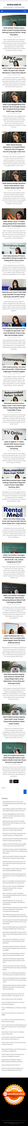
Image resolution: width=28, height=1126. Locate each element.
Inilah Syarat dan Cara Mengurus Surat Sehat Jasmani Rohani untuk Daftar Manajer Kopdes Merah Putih (14, 941)
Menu (25, 11)
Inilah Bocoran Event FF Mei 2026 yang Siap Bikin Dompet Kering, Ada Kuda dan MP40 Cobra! (14, 294)
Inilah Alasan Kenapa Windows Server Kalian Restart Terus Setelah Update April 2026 (14, 185)
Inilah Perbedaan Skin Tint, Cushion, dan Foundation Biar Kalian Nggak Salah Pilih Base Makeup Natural (14, 902)
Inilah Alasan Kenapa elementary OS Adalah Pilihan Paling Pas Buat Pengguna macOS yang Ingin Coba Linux (14, 823)
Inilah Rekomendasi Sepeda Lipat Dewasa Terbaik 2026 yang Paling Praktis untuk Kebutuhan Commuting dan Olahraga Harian (14, 678)
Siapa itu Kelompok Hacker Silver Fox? (11, 1065)
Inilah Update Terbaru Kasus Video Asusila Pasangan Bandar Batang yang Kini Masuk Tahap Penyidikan (14, 803)
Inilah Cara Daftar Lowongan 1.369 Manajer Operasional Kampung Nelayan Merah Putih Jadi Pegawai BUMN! (14, 895)
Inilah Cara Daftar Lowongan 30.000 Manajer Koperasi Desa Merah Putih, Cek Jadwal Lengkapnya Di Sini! (13, 888)
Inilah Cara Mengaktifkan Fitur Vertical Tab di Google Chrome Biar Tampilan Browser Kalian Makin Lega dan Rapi (14, 815)
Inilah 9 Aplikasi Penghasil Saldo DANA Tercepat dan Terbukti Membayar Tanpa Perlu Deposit (14, 70)
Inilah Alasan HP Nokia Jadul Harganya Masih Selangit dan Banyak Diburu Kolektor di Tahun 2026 (14, 960)
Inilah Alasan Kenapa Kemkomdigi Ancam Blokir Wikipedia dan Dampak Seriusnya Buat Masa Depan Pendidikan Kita (14, 987)
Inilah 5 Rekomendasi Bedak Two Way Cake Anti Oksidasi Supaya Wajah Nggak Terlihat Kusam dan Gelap (15, 934)
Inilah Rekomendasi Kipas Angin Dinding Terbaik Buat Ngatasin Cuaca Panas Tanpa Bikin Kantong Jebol (14, 875)
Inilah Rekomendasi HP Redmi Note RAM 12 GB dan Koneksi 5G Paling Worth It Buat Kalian (14, 258)
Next (16, 781)
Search (4, 788)
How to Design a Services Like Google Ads (12, 999)
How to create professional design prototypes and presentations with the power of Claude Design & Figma (14, 1026)
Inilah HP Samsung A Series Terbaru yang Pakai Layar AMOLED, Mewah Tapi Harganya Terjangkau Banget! (15, 967)
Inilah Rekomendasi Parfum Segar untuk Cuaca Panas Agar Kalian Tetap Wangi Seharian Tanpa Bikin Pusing (14, 863)
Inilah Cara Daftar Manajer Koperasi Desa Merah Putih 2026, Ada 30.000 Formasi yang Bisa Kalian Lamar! (14, 980)
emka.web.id (14, 4)
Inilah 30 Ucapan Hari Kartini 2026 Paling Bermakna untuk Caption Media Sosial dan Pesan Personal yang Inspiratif (15, 921)
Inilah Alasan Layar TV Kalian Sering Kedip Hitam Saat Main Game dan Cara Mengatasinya (14, 223)
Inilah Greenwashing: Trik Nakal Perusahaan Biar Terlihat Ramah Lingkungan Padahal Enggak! (14, 369)
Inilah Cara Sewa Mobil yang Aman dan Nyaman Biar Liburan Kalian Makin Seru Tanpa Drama (14, 521)
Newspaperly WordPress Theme (17, 1123)
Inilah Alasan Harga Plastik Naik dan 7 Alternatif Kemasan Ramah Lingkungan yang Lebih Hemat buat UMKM (14, 948)
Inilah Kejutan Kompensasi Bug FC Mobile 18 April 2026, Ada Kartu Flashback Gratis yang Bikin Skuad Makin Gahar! (15, 851)
